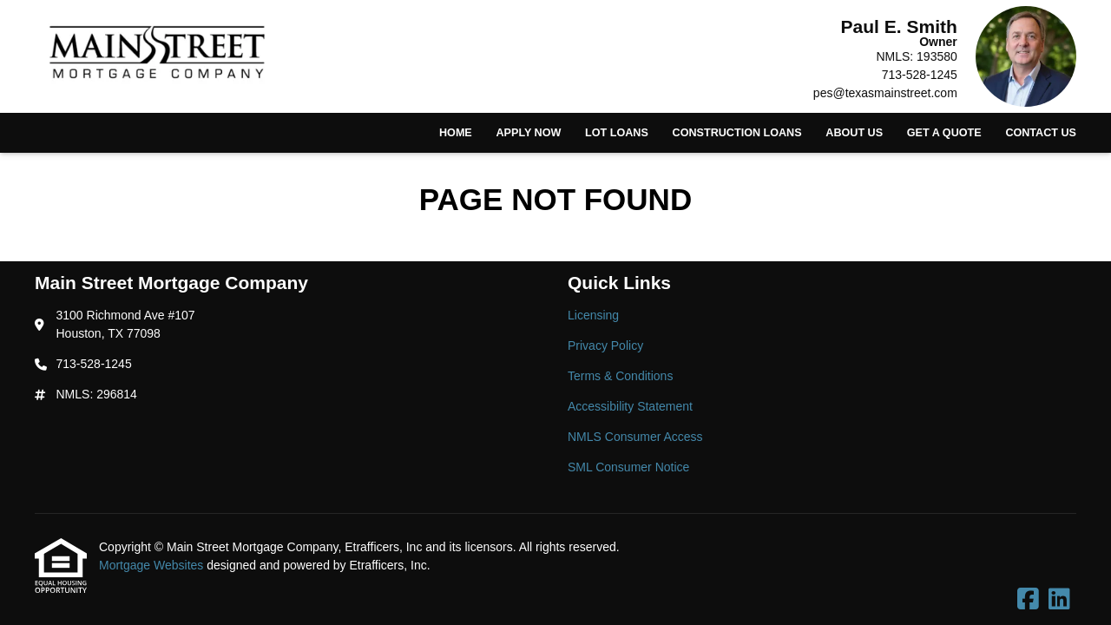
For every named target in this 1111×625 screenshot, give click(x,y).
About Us (854, 133)
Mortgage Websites (153, 565)
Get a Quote (944, 133)
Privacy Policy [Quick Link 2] (605, 345)
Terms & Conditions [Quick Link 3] (620, 376)
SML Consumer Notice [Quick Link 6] (628, 467)
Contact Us (1040, 133)
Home (455, 133)
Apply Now (528, 133)
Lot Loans (616, 133)
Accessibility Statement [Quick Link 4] (630, 406)
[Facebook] (1028, 600)
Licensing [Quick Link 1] (593, 315)
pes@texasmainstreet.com (885, 93)
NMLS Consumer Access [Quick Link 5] (635, 437)
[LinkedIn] (1059, 600)
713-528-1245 (919, 75)
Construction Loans (737, 133)
